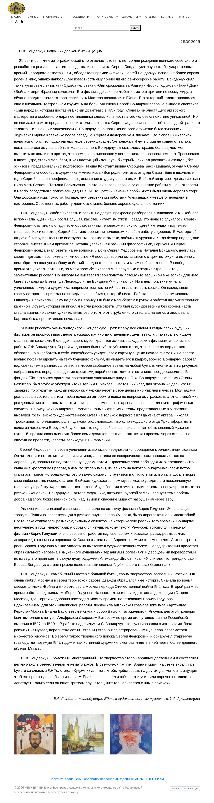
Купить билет (112, 16)
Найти (135, 28)
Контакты (174, 16)
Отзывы (157, 16)
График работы (59, 16)
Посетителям (86, 16)
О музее (39, 16)
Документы (136, 16)
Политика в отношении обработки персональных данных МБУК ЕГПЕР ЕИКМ (106, 779)
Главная (23, 16)
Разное (190, 16)
